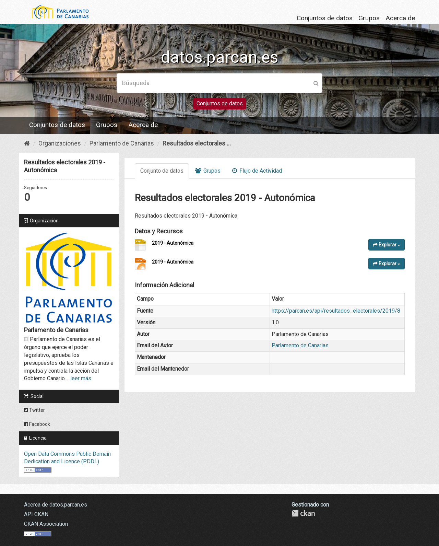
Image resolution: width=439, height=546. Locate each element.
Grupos (369, 18)
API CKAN (36, 514)
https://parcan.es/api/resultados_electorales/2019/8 (336, 310)
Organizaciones (59, 143)
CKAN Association (46, 524)
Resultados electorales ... (197, 143)
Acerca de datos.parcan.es (55, 504)
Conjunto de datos (161, 170)
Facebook (37, 424)
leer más (80, 378)
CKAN (303, 513)
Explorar (386, 244)
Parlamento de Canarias (122, 143)
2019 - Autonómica (172, 243)
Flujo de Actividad (257, 170)
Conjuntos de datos (325, 18)
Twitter (34, 410)
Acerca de (400, 18)
